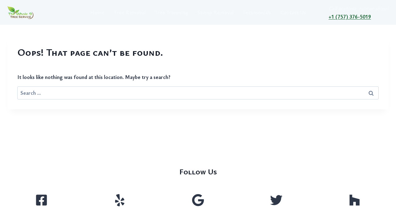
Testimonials (257, 12)
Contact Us (293, 12)
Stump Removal (215, 12)
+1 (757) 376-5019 (350, 16)
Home (97, 12)
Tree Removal (130, 12)
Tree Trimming (171, 12)
